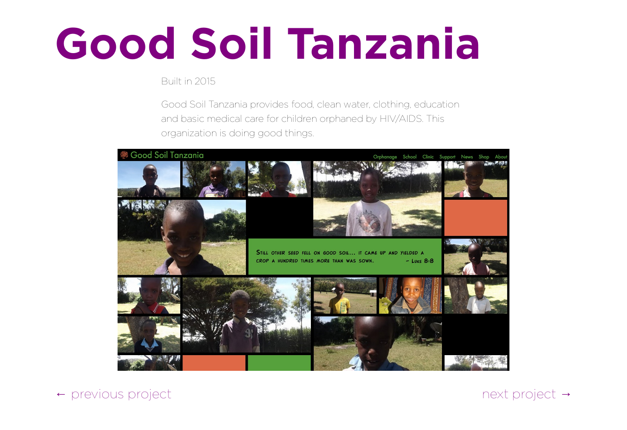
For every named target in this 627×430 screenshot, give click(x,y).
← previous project (113, 393)
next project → (527, 393)
